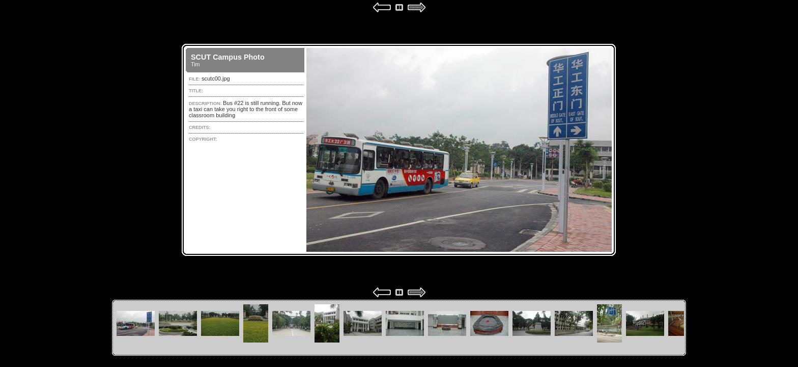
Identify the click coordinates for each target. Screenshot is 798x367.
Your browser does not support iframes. (399, 150)
